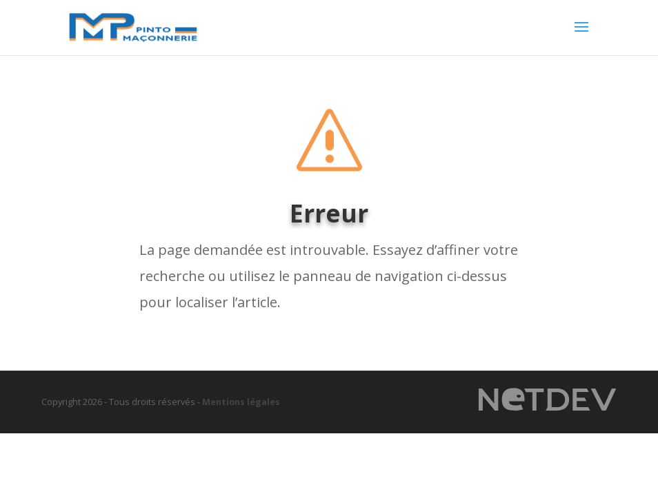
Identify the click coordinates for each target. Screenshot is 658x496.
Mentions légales (241, 402)
